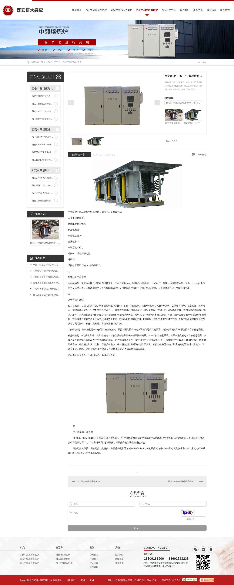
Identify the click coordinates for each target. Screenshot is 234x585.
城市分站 (141, 580)
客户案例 (184, 10)
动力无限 (176, 580)
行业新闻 (94, 559)
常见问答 (94, 563)
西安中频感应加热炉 (96, 10)
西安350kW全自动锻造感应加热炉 (45, 152)
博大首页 (77, 10)
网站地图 (71, 580)
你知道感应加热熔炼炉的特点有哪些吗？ (47, 283)
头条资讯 (198, 10)
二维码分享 (201, 154)
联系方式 (225, 10)
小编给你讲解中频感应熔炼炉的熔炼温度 (47, 277)
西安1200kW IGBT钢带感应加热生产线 (45, 144)
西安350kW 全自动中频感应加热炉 (45, 111)
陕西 (149, 580)
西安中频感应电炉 (64, 563)
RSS (82, 580)
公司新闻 (94, 554)
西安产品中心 (169, 10)
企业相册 (119, 559)
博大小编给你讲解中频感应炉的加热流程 (47, 295)
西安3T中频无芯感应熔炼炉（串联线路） (45, 178)
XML (92, 580)
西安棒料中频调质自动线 (43, 119)
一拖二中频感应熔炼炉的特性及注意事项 (47, 264)
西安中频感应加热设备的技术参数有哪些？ (45, 96)
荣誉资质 (119, 563)
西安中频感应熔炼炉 (147, 10)
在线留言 (172, 140)
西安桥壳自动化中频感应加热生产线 (45, 160)
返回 (202, 62)
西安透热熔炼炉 (63, 559)
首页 (43, 62)
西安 (154, 580)
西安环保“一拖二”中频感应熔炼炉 (45, 185)
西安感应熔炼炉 (63, 554)
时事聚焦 (94, 567)
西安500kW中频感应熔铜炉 (181, 481)
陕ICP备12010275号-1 (126, 580)
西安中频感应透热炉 (121, 10)
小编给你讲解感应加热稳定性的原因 (47, 289)
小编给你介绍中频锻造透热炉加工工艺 (47, 270)
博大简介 (211, 10)
